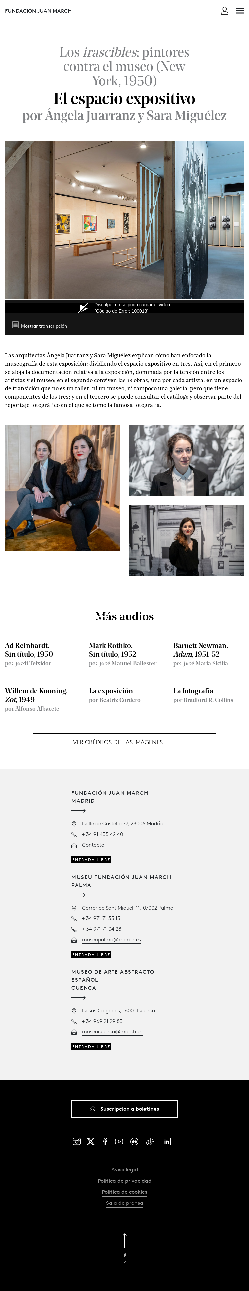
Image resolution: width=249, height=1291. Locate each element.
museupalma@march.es (111, 939)
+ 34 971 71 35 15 (101, 918)
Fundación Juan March (38, 10)
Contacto (93, 844)
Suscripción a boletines (124, 1108)
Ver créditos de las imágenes (118, 743)
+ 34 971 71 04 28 (101, 928)
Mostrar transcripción (44, 326)
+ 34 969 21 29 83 (102, 1021)
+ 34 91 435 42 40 (102, 834)
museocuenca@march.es (112, 1031)
